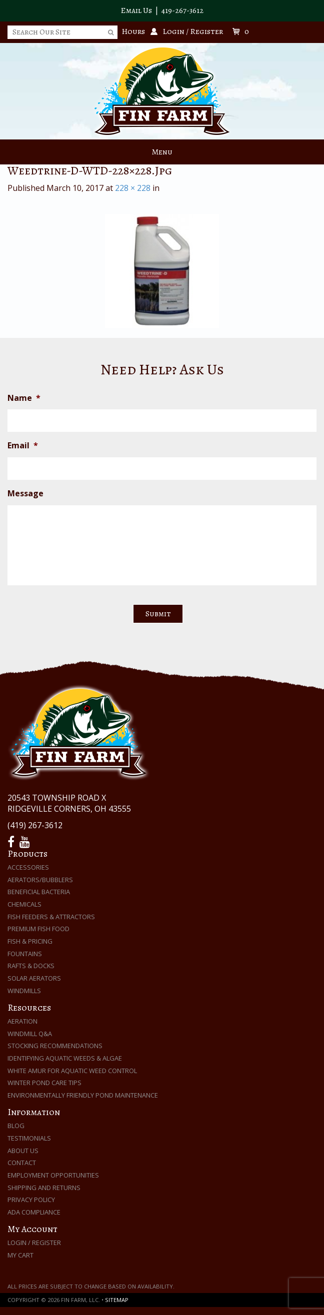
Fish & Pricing (30, 941)
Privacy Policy (31, 1199)
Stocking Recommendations (55, 1045)
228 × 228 (132, 187)
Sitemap (116, 1300)
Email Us (136, 10)
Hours (133, 31)
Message (26, 493)
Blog (16, 1125)
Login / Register (34, 1242)
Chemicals (25, 904)
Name (24, 398)
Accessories (28, 867)
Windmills (24, 990)
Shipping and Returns (44, 1187)
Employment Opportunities (53, 1175)
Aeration (23, 1021)
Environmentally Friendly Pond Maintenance (83, 1095)
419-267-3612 (183, 10)
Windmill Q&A (30, 1033)
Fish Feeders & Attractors (51, 916)
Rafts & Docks (31, 965)
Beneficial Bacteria (39, 891)
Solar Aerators (34, 978)
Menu (162, 151)
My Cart (21, 1255)
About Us (23, 1150)
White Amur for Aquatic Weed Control (72, 1070)
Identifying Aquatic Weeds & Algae (65, 1058)
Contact (22, 1162)
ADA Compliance (34, 1212)
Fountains (25, 953)
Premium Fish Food (39, 928)
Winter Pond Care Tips (45, 1082)
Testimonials (29, 1138)
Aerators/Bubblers (40, 879)
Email (23, 445)
